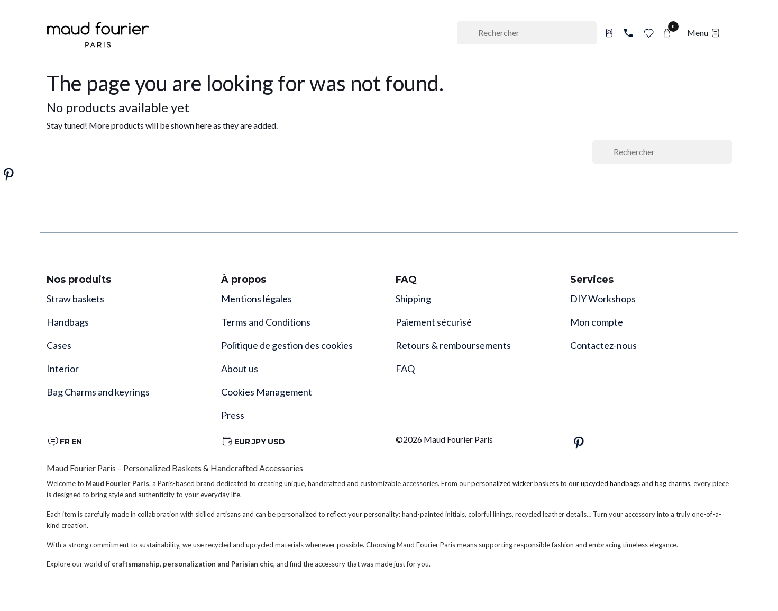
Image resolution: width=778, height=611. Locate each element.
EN (76, 441)
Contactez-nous (603, 345)
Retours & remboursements (453, 345)
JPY (259, 441)
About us (239, 368)
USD (276, 441)
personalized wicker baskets (515, 483)
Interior (63, 368)
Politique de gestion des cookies (287, 345)
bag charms (672, 483)
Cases (59, 345)
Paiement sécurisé (434, 322)
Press (232, 415)
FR (65, 441)
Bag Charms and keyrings (98, 392)
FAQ (405, 368)
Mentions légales (256, 298)
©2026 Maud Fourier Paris (444, 439)
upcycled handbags (610, 483)
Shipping (413, 298)
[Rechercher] (527, 32)
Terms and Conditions (265, 322)
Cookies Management (266, 392)
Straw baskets (75, 298)
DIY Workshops (603, 298)
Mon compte (596, 322)
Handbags (68, 322)
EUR (242, 441)
